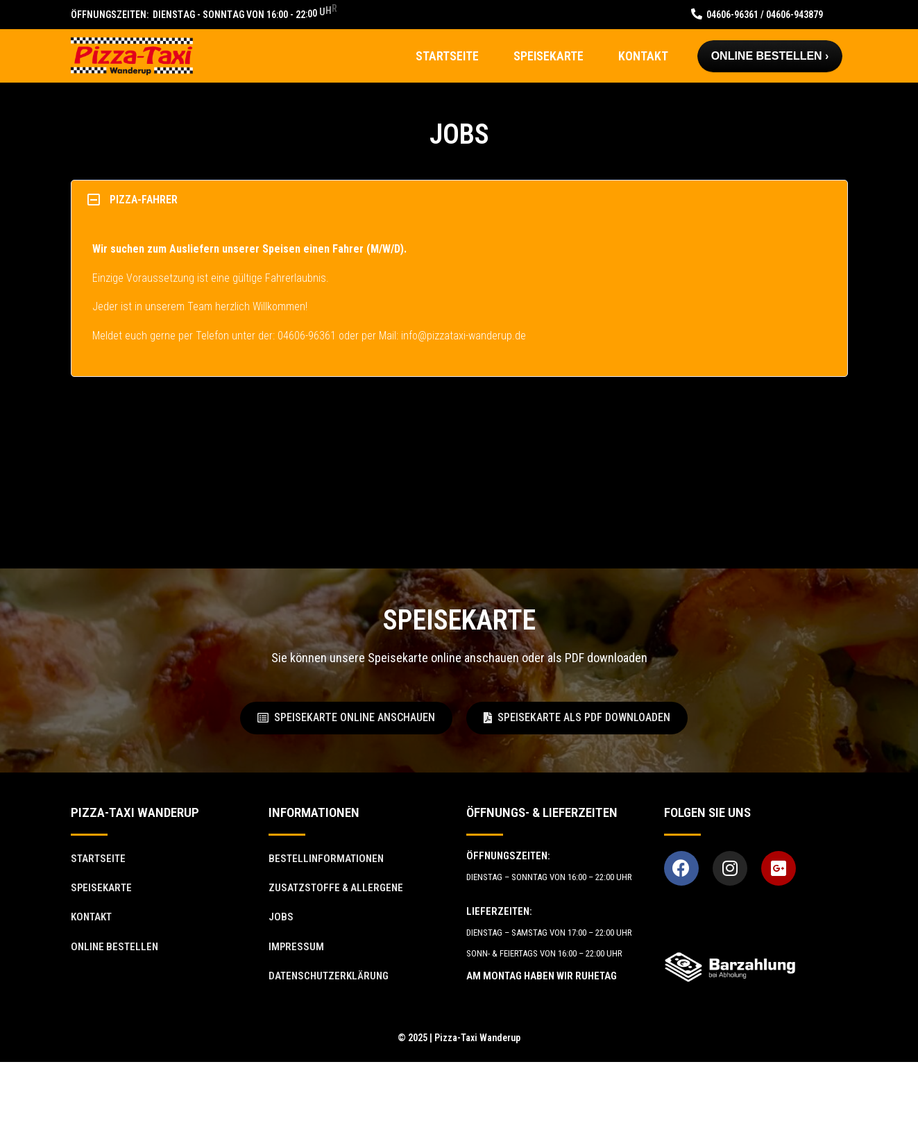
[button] (346, 718)
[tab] (459, 199)
